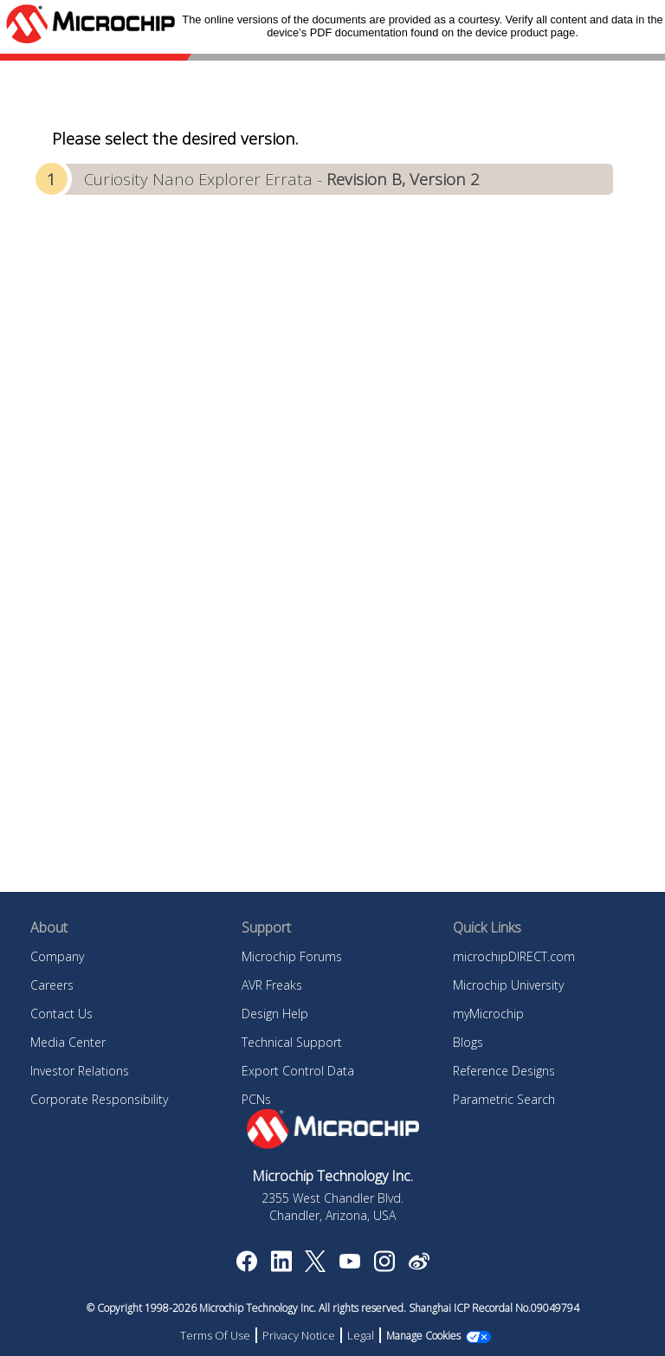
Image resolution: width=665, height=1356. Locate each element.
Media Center (68, 1042)
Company (57, 956)
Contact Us (61, 1013)
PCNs (256, 1099)
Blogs (468, 1042)
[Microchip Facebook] (246, 1266)
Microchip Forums (292, 956)
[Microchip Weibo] (418, 1265)
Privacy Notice (298, 1335)
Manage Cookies (423, 1335)
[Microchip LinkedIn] (281, 1266)
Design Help (275, 1013)
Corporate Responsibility (99, 1099)
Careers (52, 985)
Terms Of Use (215, 1335)
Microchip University (508, 985)
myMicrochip (488, 1013)
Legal (360, 1335)
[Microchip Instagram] (384, 1266)
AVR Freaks (272, 985)
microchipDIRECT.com (514, 956)
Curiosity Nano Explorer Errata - (282, 179)
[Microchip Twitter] (315, 1266)
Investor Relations (79, 1070)
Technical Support (292, 1042)
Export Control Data (298, 1070)
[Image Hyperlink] (349, 1263)
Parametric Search (504, 1099)
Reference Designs (504, 1070)
